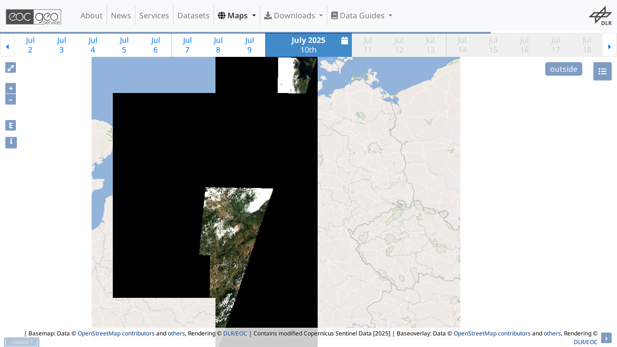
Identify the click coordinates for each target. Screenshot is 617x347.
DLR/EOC (235, 333)
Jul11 (367, 45)
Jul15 (493, 45)
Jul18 (587, 45)
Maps (234, 15)
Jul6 (155, 45)
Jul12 (399, 45)
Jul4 (93, 45)
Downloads (290, 15)
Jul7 (187, 45)
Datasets (193, 15)
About (91, 15)
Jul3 (61, 45)
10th (321, 45)
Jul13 (430, 45)
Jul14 (462, 45)
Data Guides (359, 15)
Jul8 (218, 45)
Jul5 (124, 45)
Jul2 (30, 45)
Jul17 (555, 45)
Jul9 (249, 45)
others (176, 333)
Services (154, 15)
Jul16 (524, 45)
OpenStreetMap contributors (116, 333)
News (121, 15)
